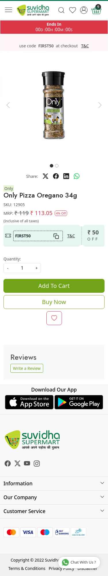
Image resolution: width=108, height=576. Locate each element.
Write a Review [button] (27, 368)
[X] (17, 464)
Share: (32, 176)
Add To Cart (54, 286)
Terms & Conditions (27, 568)
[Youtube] (27, 464)
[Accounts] (83, 10)
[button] (8, 105)
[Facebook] (7, 464)
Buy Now (54, 302)
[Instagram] (37, 464)
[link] (61, 10)
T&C (85, 46)
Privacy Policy (61, 568)
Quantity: (12, 259)
